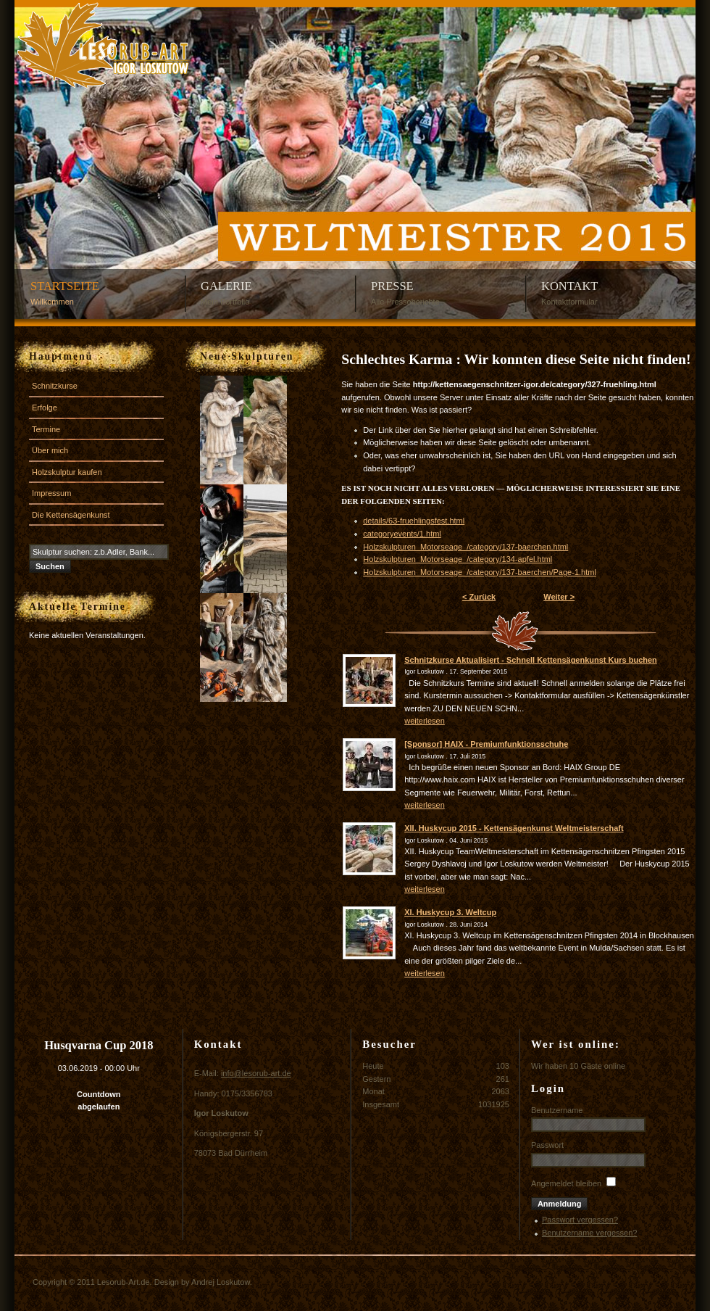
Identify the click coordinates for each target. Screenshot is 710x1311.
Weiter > (559, 596)
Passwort (547, 1145)
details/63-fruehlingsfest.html (413, 520)
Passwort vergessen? (580, 1219)
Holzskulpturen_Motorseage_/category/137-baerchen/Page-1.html (479, 572)
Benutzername (557, 1110)
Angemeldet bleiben (566, 1183)
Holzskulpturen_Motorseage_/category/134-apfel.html (457, 559)
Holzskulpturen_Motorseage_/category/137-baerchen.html (465, 546)
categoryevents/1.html (402, 533)
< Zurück (479, 596)
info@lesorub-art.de (256, 1073)
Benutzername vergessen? (589, 1232)
